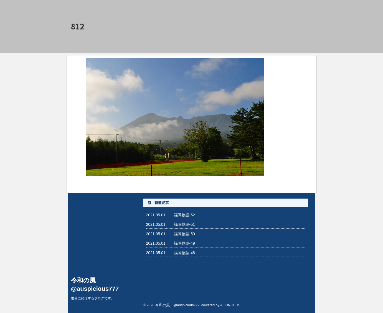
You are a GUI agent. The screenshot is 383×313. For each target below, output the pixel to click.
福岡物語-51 (184, 224)
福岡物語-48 (184, 253)
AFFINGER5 (230, 305)
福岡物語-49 (184, 243)
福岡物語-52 (184, 215)
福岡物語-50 (184, 234)
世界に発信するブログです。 (92, 298)
